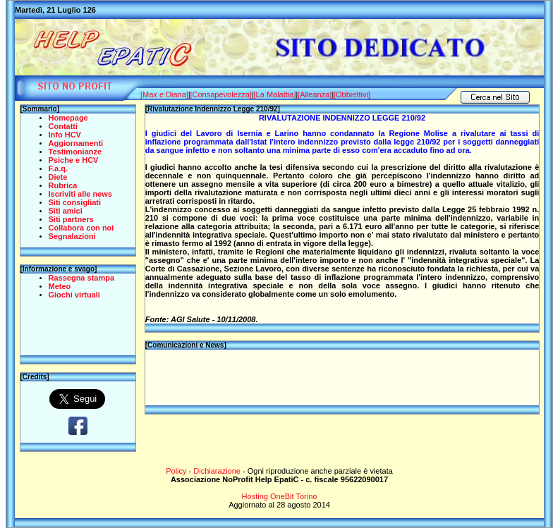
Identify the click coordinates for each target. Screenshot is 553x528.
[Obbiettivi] (352, 94)
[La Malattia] (275, 94)
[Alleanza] (315, 94)
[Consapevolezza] (220, 94)
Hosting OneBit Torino (279, 496)
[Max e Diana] (164, 94)
